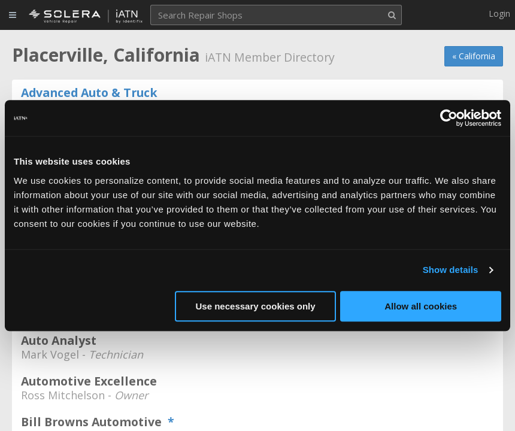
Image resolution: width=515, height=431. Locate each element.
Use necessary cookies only (256, 306)
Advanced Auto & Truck (89, 92)
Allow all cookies (420, 306)
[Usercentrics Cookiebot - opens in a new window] (448, 118)
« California (473, 56)
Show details (450, 270)
